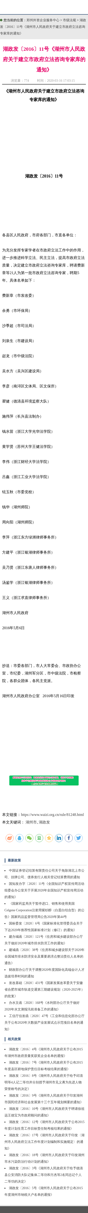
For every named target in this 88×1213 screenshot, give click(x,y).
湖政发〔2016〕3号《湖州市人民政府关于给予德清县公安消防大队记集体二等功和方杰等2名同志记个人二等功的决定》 (43, 1174)
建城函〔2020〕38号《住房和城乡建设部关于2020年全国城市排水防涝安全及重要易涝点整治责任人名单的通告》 (44, 956)
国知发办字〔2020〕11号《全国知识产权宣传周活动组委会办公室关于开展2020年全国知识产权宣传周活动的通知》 (44, 890)
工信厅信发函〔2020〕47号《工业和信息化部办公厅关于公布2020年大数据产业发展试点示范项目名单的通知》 (44, 1022)
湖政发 (44, 822)
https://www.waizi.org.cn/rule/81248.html (52, 815)
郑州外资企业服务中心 (43, 20)
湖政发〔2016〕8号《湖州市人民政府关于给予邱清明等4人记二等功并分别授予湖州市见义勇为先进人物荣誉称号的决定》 (43, 1082)
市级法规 (70, 20)
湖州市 (31, 822)
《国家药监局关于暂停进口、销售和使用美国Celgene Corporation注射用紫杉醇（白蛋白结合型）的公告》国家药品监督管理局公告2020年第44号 (44, 910)
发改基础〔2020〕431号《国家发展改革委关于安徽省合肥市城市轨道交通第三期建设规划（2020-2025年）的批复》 (44, 989)
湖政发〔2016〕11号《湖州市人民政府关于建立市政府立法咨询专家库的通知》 (43, 26)
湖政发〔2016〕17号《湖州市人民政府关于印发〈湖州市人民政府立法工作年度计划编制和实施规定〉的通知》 (44, 1141)
